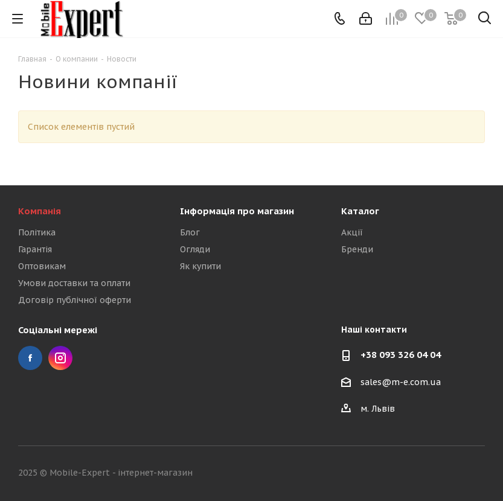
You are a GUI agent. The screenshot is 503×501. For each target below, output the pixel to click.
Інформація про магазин (237, 211)
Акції (352, 232)
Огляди (195, 249)
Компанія (39, 211)
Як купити (200, 266)
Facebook (30, 358)
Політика (37, 232)
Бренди (357, 249)
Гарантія (35, 249)
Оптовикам (42, 266)
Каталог (360, 211)
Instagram (60, 358)
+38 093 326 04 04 (400, 354)
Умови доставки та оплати (74, 283)
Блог (190, 232)
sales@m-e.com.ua (400, 382)
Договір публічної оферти (74, 300)
